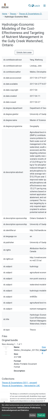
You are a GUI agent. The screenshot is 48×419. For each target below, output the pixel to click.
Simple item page (24, 52)
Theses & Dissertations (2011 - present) (31, 14)
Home (4, 14)
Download (44, 350)
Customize (6, 415)
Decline (32, 415)
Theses (13, 14)
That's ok (41, 415)
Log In (37, 5)
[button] (32, 5)
